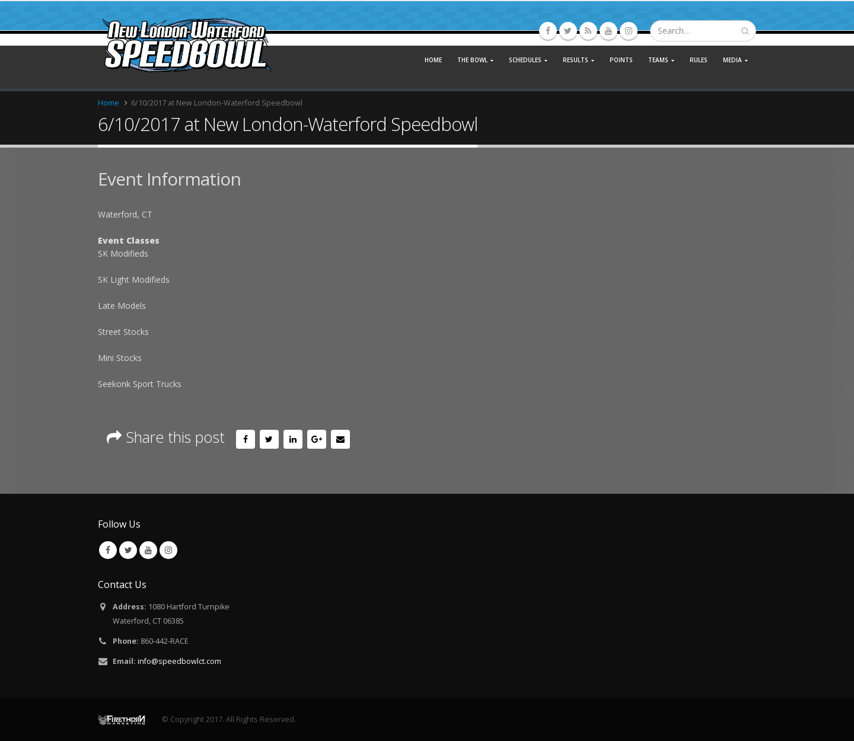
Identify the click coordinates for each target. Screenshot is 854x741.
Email (340, 439)
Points (621, 60)
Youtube (148, 550)
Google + (316, 439)
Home (433, 60)
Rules (699, 60)
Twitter (269, 439)
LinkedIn (292, 439)
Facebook (245, 439)
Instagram (168, 550)
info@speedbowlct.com (179, 661)
